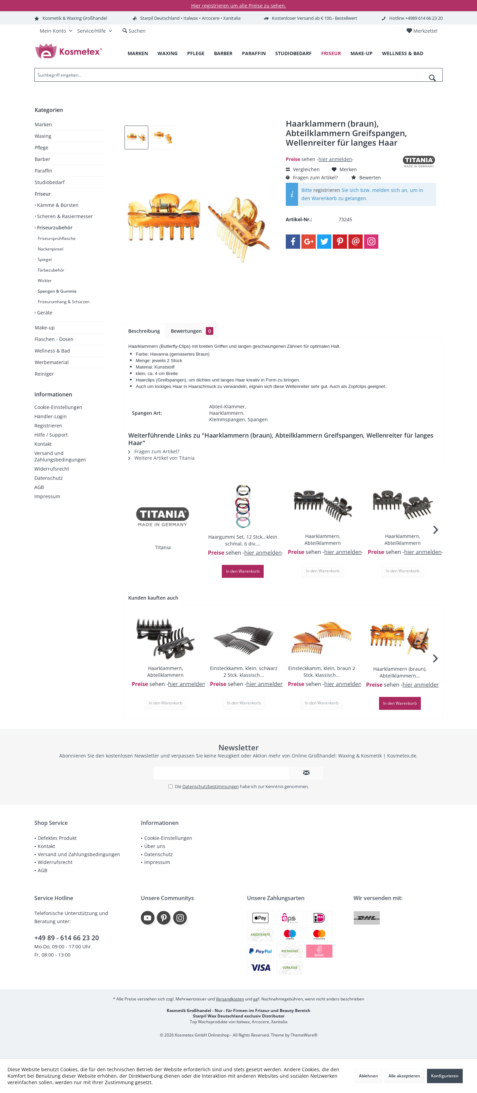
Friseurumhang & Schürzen (63, 302)
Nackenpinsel (50, 249)
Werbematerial (52, 362)
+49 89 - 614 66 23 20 (66, 937)
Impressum (47, 496)
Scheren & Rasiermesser (64, 216)
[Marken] (138, 54)
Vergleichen (303, 169)
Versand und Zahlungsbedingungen (60, 456)
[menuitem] (422, 31)
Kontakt (43, 444)
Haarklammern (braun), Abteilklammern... (400, 672)
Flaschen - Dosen (54, 339)
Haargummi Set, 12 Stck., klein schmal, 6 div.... (242, 540)
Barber (42, 159)
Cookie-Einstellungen (58, 407)
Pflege (41, 147)
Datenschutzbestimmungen (210, 786)
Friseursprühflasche (56, 238)
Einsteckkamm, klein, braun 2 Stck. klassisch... (321, 671)
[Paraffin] (253, 54)
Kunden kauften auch (153, 597)
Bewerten (366, 177)
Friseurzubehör (54, 227)
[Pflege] (195, 54)
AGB (39, 487)
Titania (163, 547)
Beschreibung (144, 331)
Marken (43, 124)
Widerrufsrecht (51, 469)
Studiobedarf (50, 182)
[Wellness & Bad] (402, 54)
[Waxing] (167, 54)
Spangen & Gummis (57, 291)
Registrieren (48, 425)
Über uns (154, 846)
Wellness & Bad (52, 350)
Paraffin (43, 170)
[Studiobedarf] (293, 54)
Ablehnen (368, 1076)
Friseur (43, 194)
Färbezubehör (50, 270)
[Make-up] (361, 54)
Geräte (44, 312)
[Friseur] (331, 54)
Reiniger (44, 374)
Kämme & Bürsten (57, 205)
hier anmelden (335, 159)
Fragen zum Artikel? (312, 177)
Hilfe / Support (51, 434)
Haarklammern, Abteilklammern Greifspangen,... (323, 539)
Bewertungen (192, 331)
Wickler (44, 280)
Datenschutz (48, 478)
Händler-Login (50, 416)
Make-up (45, 327)
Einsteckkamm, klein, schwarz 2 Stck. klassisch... (244, 671)
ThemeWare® (304, 1035)
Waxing (43, 136)
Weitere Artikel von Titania (161, 458)
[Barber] (223, 54)
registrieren (326, 190)
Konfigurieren (445, 1076)
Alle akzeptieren (404, 1076)
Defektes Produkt (57, 838)
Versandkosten (230, 999)
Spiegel (44, 259)
